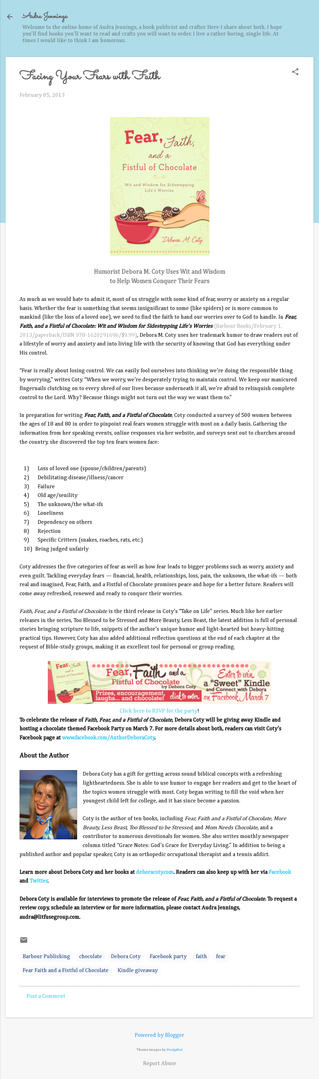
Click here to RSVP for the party (159, 711)
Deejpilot (175, 1049)
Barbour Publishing (46, 957)
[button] (295, 73)
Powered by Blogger (159, 1035)
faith (201, 957)
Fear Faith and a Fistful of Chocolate (66, 970)
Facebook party (168, 957)
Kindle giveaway (138, 970)
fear (220, 957)
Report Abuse (159, 1063)
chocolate (90, 957)
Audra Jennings (44, 16)
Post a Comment (46, 996)
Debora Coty (126, 957)
